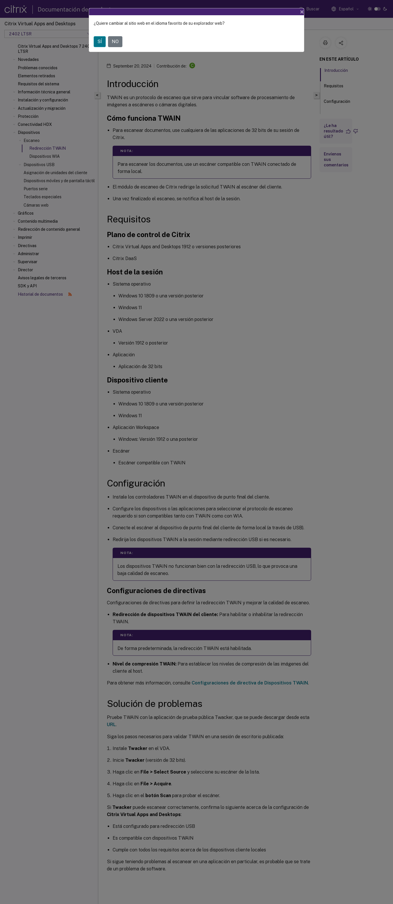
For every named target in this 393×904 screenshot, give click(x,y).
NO (115, 41)
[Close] (302, 12)
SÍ (99, 41)
